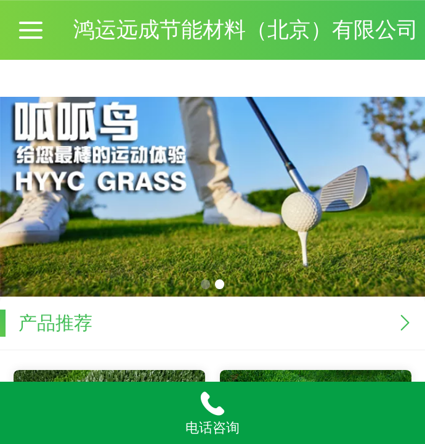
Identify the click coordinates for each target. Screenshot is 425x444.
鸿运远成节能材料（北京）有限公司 (245, 29)
